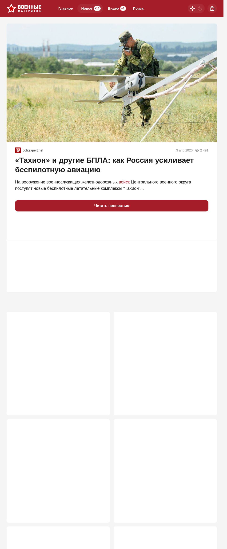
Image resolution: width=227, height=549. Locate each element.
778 (206, 510)
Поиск (138, 8)
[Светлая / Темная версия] (196, 8)
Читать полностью (111, 206)
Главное (65, 8)
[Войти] (212, 8)
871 (206, 397)
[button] (20, 225)
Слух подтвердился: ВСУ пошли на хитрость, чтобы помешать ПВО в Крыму (163, 473)
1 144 (98, 397)
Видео (117, 8)
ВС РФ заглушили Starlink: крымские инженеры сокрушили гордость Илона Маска (56, 360)
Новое (91, 8)
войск (124, 182)
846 (99, 510)
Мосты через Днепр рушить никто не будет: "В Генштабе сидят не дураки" (164, 360)
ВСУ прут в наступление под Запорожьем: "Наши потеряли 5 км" (53, 473)
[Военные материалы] (24, 8)
